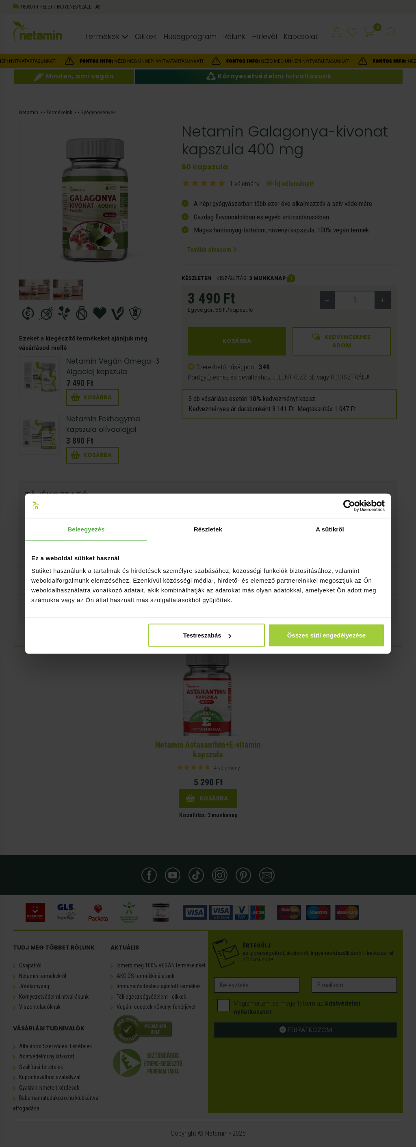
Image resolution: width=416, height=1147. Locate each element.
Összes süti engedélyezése (326, 635)
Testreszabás (207, 635)
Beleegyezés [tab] (85, 528)
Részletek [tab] (208, 528)
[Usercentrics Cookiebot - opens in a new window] (349, 505)
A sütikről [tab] (330, 528)
